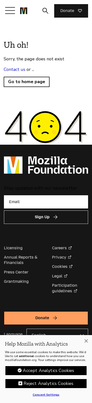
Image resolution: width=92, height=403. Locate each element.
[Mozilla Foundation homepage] (23, 10)
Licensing (13, 248)
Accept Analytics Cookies (48, 371)
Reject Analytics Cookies (48, 384)
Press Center (16, 272)
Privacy (59, 257)
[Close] (86, 342)
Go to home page (26, 82)
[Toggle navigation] (10, 10)
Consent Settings (46, 396)
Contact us (14, 69)
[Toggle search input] (45, 11)
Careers (59, 248)
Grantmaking (16, 281)
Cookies (59, 266)
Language (13, 334)
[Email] (46, 201)
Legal (57, 276)
